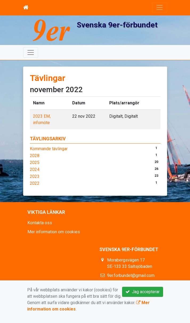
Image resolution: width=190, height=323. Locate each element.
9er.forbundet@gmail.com (131, 275)
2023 (34, 176)
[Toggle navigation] (159, 7)
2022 (34, 183)
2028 (34, 155)
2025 (34, 162)
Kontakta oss (39, 222)
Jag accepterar (143, 291)
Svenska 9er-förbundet (117, 25)
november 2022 (56, 89)
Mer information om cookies (53, 231)
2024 (34, 169)
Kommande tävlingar (49, 148)
